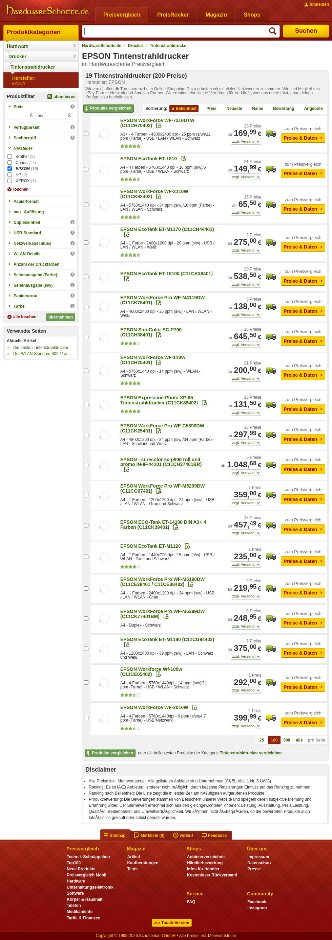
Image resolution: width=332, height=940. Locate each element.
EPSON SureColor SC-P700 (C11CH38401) (151, 332)
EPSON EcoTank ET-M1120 (150, 546)
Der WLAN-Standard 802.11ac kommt (47, 353)
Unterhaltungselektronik (90, 887)
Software (75, 893)
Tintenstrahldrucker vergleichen (251, 753)
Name (255, 109)
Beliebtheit (183, 109)
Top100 (74, 863)
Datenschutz (259, 863)
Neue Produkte (81, 869)
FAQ (191, 901)
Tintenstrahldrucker (33, 67)
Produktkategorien (34, 32)
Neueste (231, 109)
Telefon (74, 905)
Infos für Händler (203, 869)
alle (299, 740)
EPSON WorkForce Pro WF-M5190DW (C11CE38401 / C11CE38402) (162, 582)
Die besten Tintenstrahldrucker (40, 347)
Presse (254, 869)
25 (262, 740)
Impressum (258, 856)
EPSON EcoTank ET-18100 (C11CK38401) (166, 273)
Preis (208, 109)
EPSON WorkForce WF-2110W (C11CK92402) (154, 194)
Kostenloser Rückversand (212, 875)
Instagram (257, 908)
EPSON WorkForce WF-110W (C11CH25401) (153, 360)
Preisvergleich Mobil (86, 875)
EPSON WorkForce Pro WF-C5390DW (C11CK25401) (162, 428)
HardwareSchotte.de (101, 45)
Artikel (133, 856)
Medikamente (79, 911)
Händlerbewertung (205, 863)
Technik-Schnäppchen (88, 856)
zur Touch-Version (171, 922)
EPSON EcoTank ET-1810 (148, 158)
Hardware (17, 46)
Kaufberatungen (142, 863)
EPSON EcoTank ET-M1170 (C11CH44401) (167, 229)
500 (287, 740)
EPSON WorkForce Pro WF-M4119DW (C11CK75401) (162, 300)
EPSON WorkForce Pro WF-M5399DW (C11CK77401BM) (162, 614)
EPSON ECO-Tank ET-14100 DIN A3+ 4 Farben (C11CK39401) (163, 524)
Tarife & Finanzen (83, 918)
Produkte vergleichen (107, 108)
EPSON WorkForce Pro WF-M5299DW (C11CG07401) (162, 488)
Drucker (17, 56)
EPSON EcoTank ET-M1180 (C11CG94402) (167, 639)
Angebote (311, 109)
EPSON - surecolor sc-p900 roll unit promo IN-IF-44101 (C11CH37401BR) (161, 462)
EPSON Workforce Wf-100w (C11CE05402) (151, 671)
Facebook (256, 901)
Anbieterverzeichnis (206, 856)
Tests (132, 869)
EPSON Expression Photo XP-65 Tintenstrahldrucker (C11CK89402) (159, 400)
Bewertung (281, 109)
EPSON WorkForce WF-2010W (154, 707)
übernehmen (60, 317)
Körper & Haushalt (85, 899)
